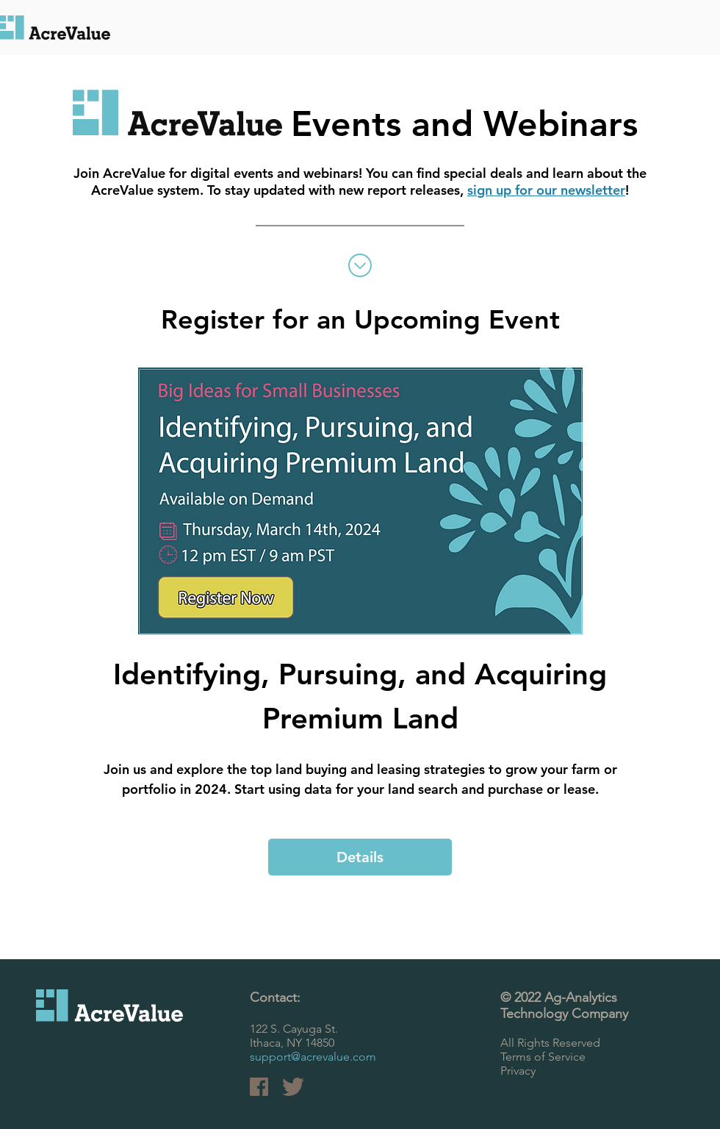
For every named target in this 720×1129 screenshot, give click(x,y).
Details (360, 857)
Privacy (518, 1071)
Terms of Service (543, 1057)
